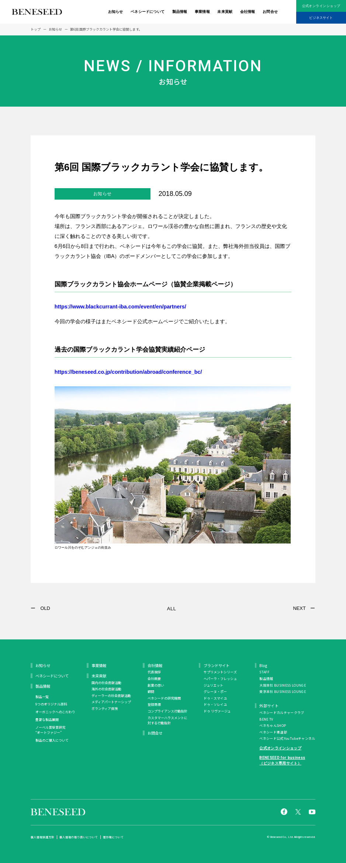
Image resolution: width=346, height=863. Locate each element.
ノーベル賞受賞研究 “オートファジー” (50, 730)
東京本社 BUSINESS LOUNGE (282, 691)
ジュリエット (213, 685)
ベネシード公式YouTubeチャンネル (287, 738)
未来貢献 (224, 11)
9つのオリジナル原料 (51, 704)
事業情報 (202, 11)
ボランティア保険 (104, 708)
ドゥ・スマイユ (215, 698)
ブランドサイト (216, 665)
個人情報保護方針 (42, 837)
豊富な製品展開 (47, 719)
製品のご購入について (52, 740)
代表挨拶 (154, 672)
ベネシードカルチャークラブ (281, 712)
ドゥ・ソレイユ (215, 704)
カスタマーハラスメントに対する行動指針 (167, 720)
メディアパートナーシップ (111, 702)
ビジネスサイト (321, 18)
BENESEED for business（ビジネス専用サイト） (282, 760)
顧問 (151, 691)
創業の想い (156, 685)
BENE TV (266, 719)
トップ (36, 29)
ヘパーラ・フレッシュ (220, 678)
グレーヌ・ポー (215, 691)
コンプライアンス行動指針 (167, 711)
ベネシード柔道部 (273, 732)
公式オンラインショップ (321, 6)
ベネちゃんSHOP (272, 725)
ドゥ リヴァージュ (217, 711)
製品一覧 (42, 696)
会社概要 (154, 678)
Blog (263, 665)
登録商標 (154, 704)
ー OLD (40, 608)
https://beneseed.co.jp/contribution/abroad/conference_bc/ (137, 371)
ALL (171, 608)
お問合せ (270, 11)
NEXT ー (304, 608)
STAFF (264, 672)
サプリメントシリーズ (220, 672)
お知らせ (115, 11)
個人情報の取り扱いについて (78, 837)
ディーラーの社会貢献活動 (111, 695)
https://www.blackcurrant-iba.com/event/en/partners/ (128, 306)
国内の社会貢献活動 (106, 682)
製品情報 (179, 11)
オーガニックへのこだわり (55, 712)
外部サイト (268, 705)
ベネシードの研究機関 (164, 698)
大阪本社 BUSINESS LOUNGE (282, 685)
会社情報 (247, 11)
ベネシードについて (148, 11)
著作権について (113, 837)
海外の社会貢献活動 (106, 689)
